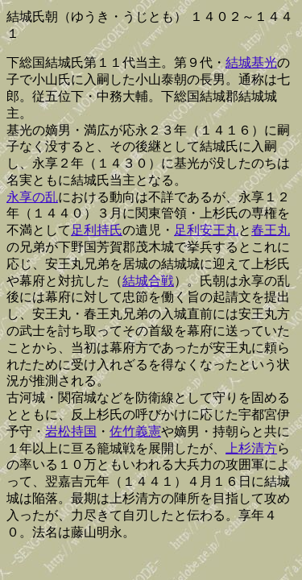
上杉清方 (251, 448)
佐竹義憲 (135, 431)
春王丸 (270, 230)
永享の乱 (32, 197)
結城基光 (251, 62)
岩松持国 (71, 431)
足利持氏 (96, 230)
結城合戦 (148, 281)
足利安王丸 (206, 230)
